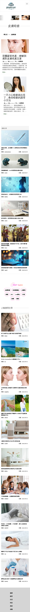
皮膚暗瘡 (13, 34)
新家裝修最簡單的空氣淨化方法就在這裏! (11, 468)
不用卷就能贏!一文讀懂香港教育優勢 (10, 496)
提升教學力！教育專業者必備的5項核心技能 (12, 218)
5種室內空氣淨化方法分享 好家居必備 (10, 441)
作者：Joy (3, 554)
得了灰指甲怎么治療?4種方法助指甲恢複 (11, 333)
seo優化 (17, 294)
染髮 (12, 298)
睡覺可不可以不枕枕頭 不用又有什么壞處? (11, 551)
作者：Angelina (5, 392)
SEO (12, 294)
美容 (11, 606)
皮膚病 (23, 290)
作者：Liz (3, 361)
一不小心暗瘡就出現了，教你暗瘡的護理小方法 (14, 97)
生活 (11, 599)
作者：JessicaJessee (6, 152)
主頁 (5, 34)
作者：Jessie (4, 173)
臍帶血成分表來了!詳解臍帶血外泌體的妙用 (12, 579)
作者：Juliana (4, 417)
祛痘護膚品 (16, 290)
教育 (11, 596)
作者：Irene (4, 248)
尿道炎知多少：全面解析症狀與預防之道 (11, 194)
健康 (11, 593)
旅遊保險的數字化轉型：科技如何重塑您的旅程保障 (14, 267)
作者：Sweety (4, 581)
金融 (11, 609)
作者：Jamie (4, 220)
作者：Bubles (4, 197)
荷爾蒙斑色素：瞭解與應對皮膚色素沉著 (14, 57)
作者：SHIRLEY (4, 498)
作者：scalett (4, 443)
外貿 (23, 294)
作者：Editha (4, 471)
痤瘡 (7, 294)
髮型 (17, 298)
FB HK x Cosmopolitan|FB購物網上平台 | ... (11, 359)
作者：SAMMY (4, 528)
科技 (11, 603)
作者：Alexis (4, 336)
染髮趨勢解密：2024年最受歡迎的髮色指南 (12, 170)
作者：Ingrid (4, 270)
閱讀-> (4, 72)
